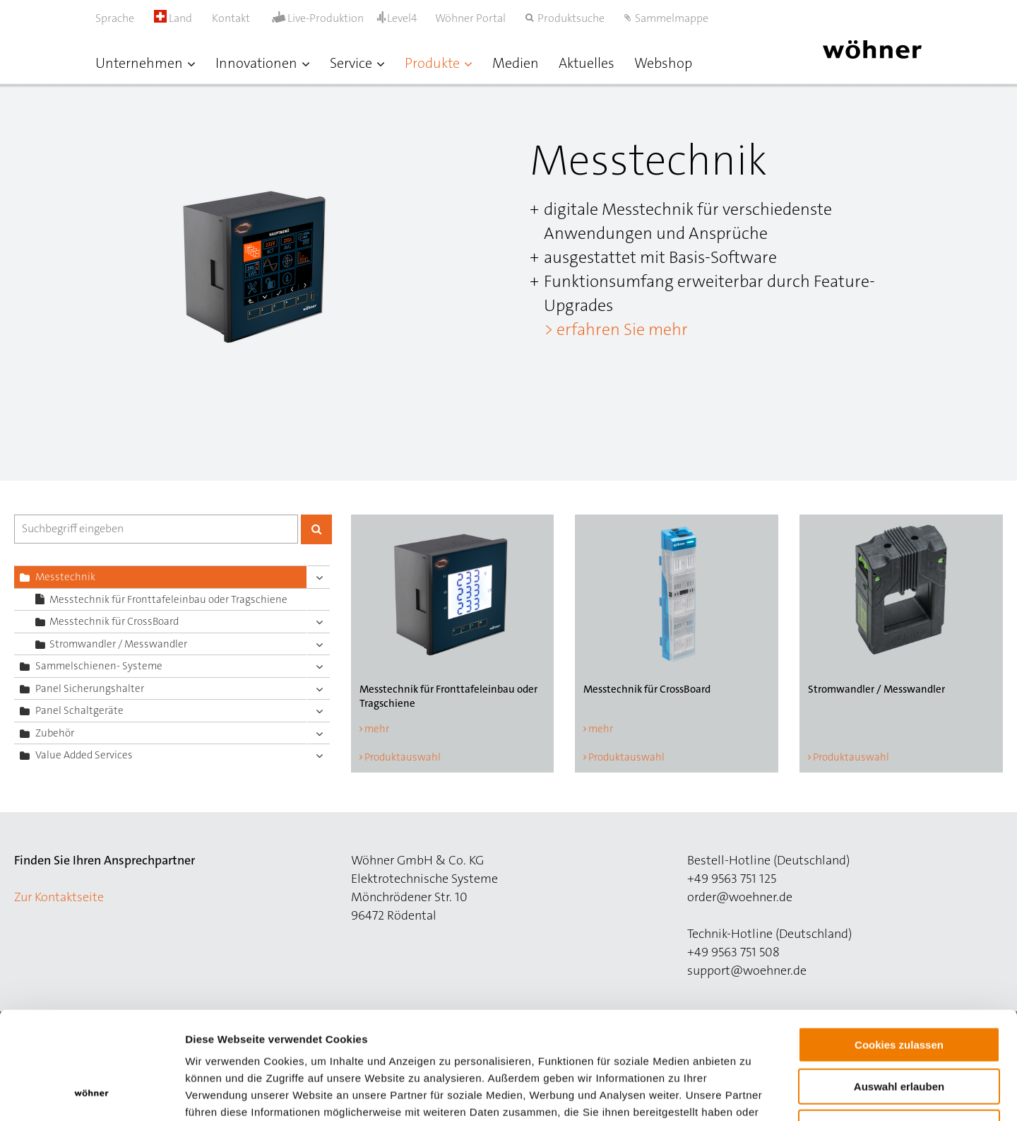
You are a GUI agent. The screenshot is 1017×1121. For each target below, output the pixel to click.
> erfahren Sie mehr (616, 329)
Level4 (402, 18)
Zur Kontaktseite (59, 896)
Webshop (663, 63)
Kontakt (231, 18)
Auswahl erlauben (899, 990)
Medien (515, 63)
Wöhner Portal (470, 18)
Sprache (114, 18)
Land (173, 18)
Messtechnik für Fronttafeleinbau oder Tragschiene (168, 599)
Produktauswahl (402, 757)
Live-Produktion (325, 18)
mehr (376, 729)
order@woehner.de (739, 896)
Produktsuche (571, 18)
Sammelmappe (671, 18)
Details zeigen (751, 1093)
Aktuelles (586, 63)
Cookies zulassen (899, 948)
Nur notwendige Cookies (899, 1031)
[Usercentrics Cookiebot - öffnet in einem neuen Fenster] (91, 1093)
